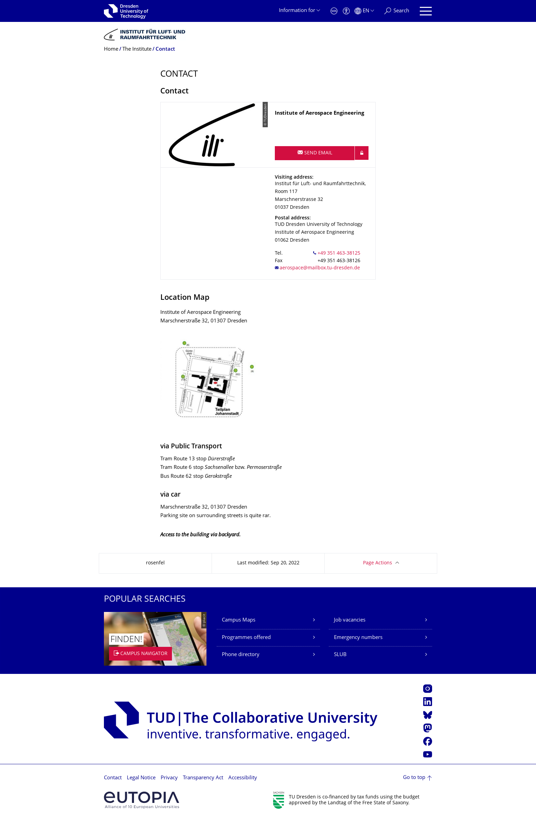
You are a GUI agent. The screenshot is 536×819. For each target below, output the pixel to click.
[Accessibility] (346, 11)
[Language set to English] (364, 11)
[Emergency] (334, 11)
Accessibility (242, 778)
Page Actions (377, 563)
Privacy (169, 778)
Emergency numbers (358, 637)
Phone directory (240, 654)
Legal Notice (141, 778)
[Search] (396, 11)
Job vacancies (349, 620)
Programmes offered (246, 637)
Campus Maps (238, 620)
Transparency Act (203, 778)
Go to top (414, 777)
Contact (113, 778)
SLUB (340, 654)
